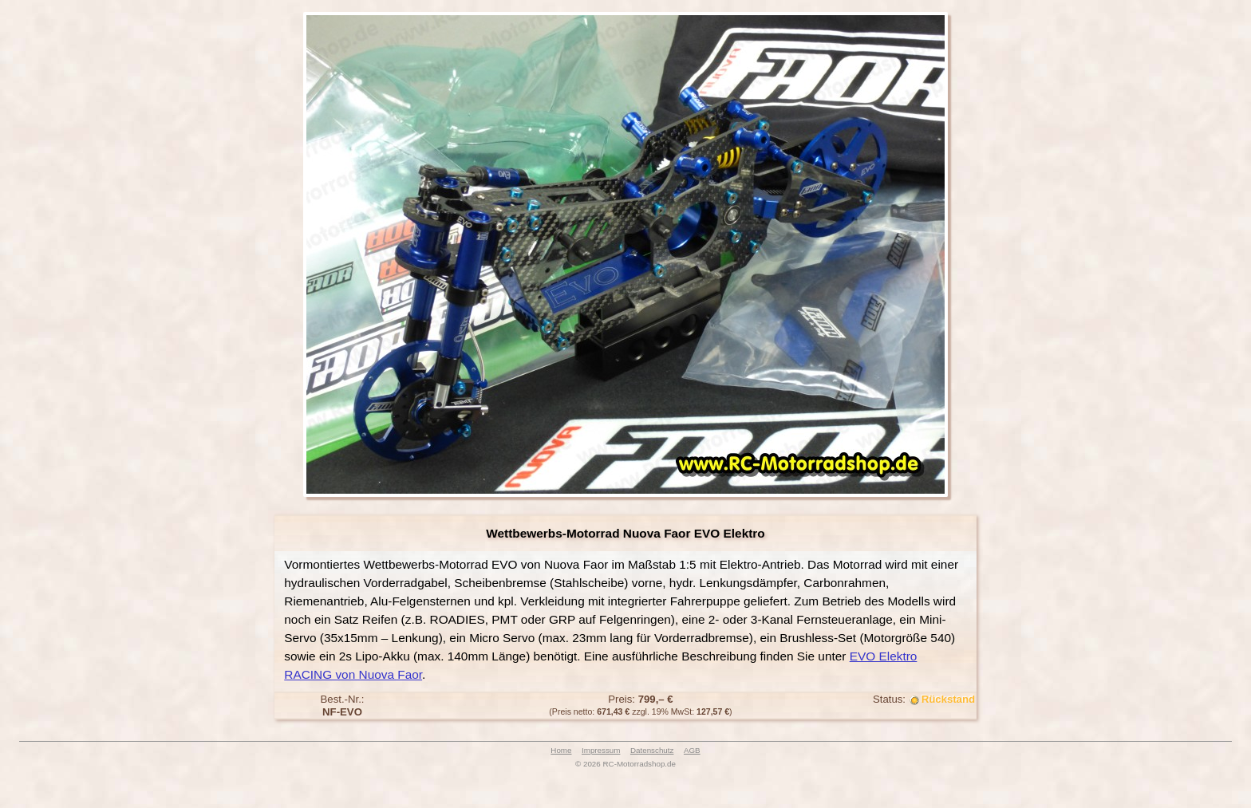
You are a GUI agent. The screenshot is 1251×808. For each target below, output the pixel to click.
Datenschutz (651, 750)
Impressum (601, 750)
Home (561, 750)
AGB (692, 750)
